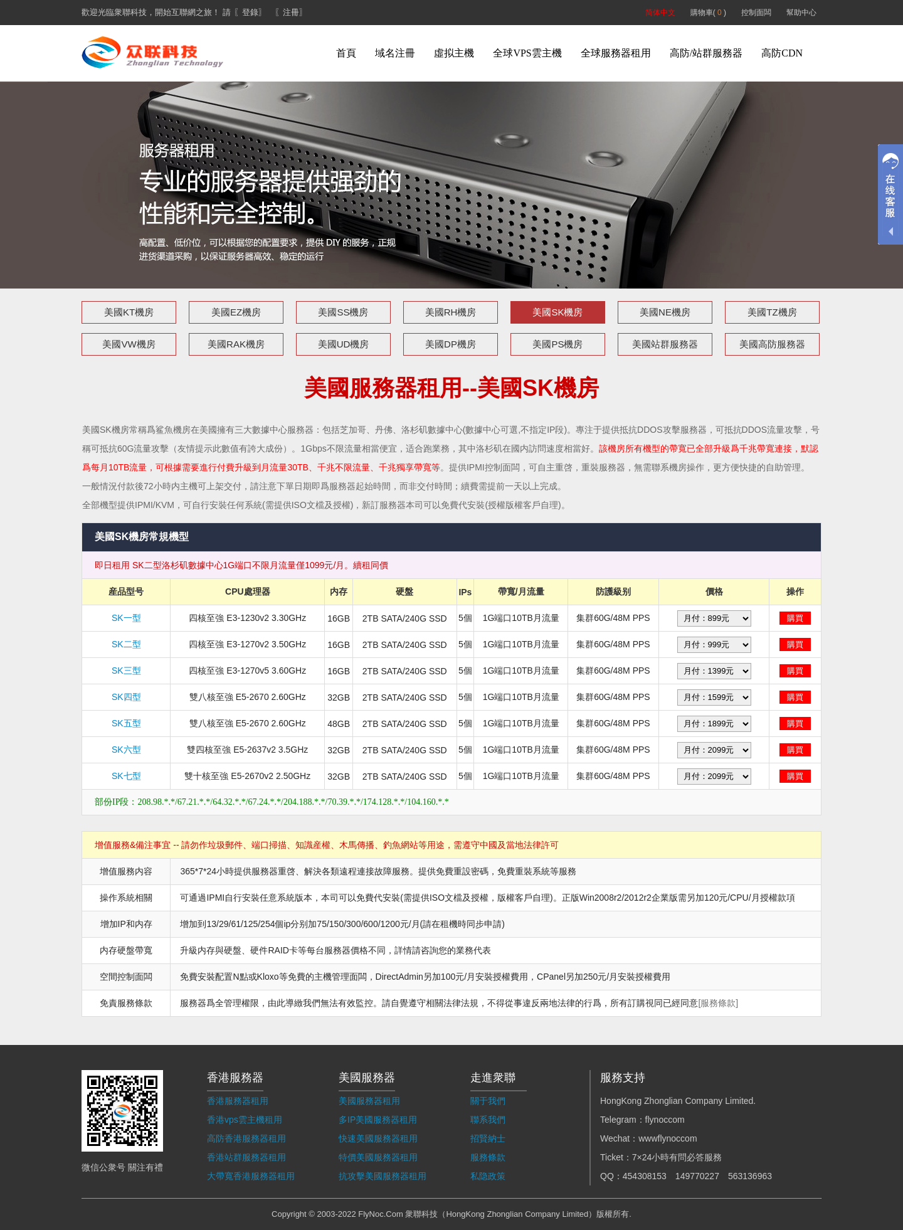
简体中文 (660, 12)
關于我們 (487, 1101)
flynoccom (665, 1120)
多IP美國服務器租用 (378, 1120)
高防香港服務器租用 (246, 1138)
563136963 (750, 1176)
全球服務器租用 (616, 53)
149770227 (697, 1176)
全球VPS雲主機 (527, 53)
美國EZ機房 (236, 312)
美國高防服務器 (772, 344)
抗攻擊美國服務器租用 (382, 1176)
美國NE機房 (665, 312)
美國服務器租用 (369, 1101)
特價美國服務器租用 (378, 1157)
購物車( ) (708, 12)
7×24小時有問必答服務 (677, 1157)
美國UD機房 (343, 344)
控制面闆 (756, 12)
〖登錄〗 (250, 12)
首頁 (346, 53)
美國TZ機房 (771, 312)
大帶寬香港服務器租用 (251, 1176)
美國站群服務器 (665, 344)
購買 (795, 618)
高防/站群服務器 (706, 53)
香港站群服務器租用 (246, 1157)
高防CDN (782, 53)
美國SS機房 (343, 312)
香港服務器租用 (237, 1101)
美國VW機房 (128, 344)
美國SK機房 (557, 312)
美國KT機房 (129, 312)
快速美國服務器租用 (378, 1138)
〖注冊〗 (291, 12)
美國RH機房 (451, 312)
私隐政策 (487, 1176)
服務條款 (487, 1157)
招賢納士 (487, 1138)
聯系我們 (487, 1120)
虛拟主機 (454, 53)
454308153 (645, 1176)
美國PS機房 (557, 344)
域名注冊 (395, 53)
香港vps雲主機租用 (244, 1120)
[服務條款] (718, 1003)
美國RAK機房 (236, 344)
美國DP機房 (450, 344)
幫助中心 (801, 12)
